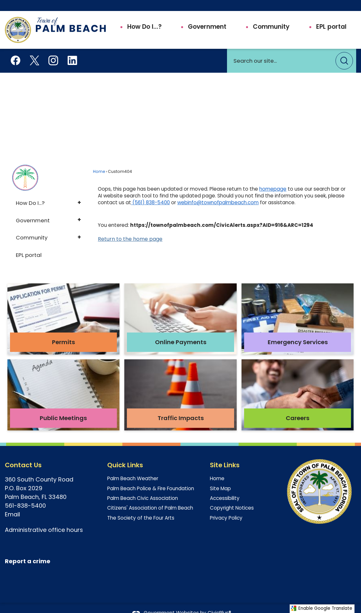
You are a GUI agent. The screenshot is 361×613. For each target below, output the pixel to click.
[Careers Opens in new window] (298, 383)
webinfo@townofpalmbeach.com (218, 191)
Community (31, 226)
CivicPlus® (219, 601)
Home (99, 160)
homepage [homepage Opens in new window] (272, 177)
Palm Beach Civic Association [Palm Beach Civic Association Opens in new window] (142, 487)
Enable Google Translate (321, 608)
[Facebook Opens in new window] (15, 48)
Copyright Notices (232, 496)
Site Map (220, 477)
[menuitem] (140, 16)
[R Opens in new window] (7, 550)
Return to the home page (130, 228)
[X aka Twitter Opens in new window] (34, 48)
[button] (344, 49)
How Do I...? (30, 192)
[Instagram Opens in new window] (53, 48)
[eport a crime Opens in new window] (29, 550)
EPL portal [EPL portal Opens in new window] (29, 244)
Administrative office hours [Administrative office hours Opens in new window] (44, 519)
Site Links (225, 454)
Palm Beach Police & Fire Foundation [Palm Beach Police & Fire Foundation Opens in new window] (150, 477)
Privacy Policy (226, 506)
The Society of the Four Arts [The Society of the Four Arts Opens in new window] (140, 506)
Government (33, 209)
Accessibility (225, 487)
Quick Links (125, 454)
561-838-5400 (25, 495)
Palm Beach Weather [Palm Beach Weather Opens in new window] (132, 467)
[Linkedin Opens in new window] (72, 48)
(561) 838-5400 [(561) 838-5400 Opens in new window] (150, 191)
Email (13, 503)
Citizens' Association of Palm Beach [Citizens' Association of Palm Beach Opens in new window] (150, 496)
